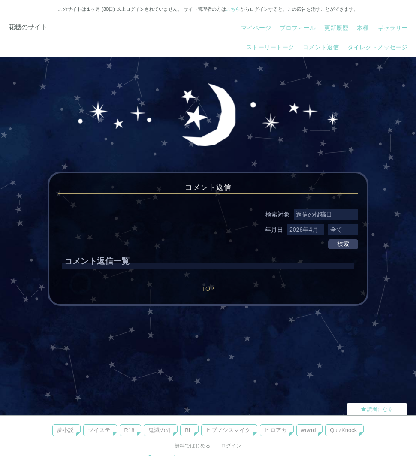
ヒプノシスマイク (228, 430)
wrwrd (308, 430)
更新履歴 (336, 27)
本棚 (363, 27)
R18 (129, 430)
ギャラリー (392, 27)
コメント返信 (321, 47)
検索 (343, 243)
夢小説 (65, 430)
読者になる (377, 409)
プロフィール (298, 27)
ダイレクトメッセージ (377, 47)
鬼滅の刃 (159, 430)
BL (188, 430)
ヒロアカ (276, 430)
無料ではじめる (193, 446)
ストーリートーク (270, 47)
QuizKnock (343, 430)
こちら (233, 9)
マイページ (256, 27)
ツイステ (99, 430)
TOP (208, 288)
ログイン (231, 446)
